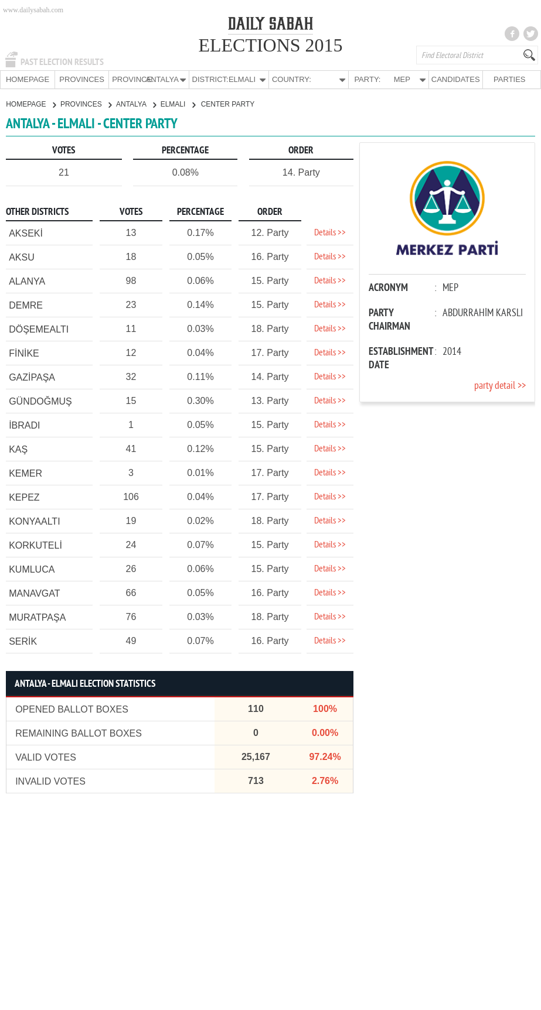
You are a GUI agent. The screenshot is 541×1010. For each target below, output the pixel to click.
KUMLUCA (32, 569)
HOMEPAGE (27, 79)
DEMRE (26, 305)
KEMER (25, 473)
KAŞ (18, 449)
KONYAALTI (34, 521)
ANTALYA (136, 104)
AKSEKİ (26, 233)
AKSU (22, 257)
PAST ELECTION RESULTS (62, 62)
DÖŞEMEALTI (39, 329)
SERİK (23, 641)
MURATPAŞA (37, 617)
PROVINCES (81, 79)
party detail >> (500, 385)
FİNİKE (24, 353)
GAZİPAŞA (32, 377)
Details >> (330, 232)
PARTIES (509, 79)
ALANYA (27, 281)
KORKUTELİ (35, 545)
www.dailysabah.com (33, 10)
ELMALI (178, 104)
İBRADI (24, 425)
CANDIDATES (455, 79)
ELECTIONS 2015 (270, 45)
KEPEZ (24, 497)
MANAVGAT (34, 593)
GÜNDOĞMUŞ (40, 401)
